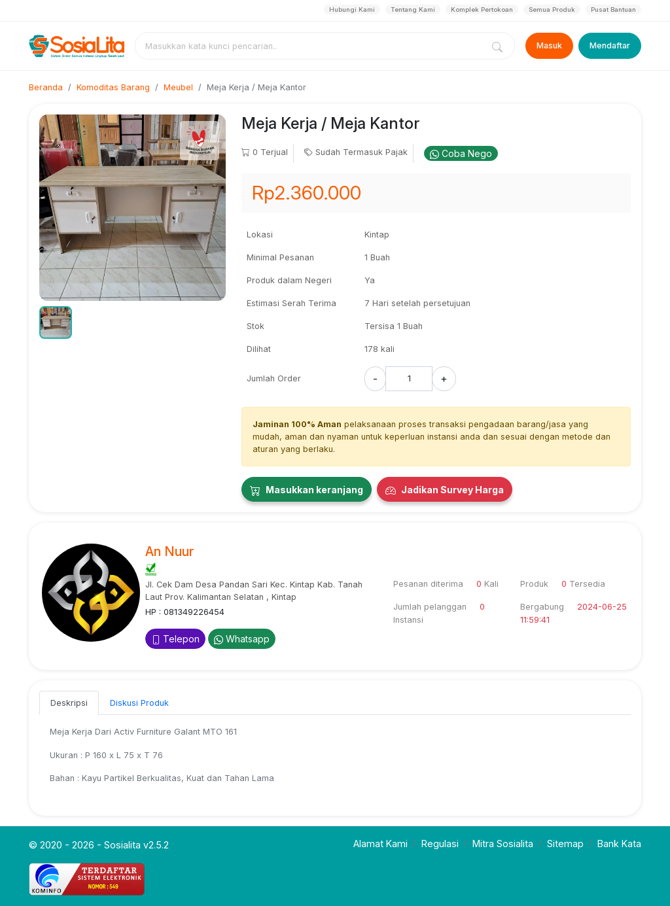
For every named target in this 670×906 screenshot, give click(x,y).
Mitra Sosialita (502, 843)
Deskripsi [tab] (69, 703)
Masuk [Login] (549, 45)
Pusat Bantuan (613, 9)
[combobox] (311, 46)
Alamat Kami (380, 843)
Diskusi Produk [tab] (139, 703)
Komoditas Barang (113, 87)
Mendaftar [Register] (610, 45)
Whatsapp (242, 638)
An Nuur (169, 551)
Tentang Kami (413, 9)
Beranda (46, 87)
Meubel (178, 87)
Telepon (175, 638)
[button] (55, 322)
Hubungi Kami (352, 9)
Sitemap (565, 843)
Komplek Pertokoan (482, 9)
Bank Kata (619, 843)
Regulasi (440, 843)
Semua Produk (552, 9)
